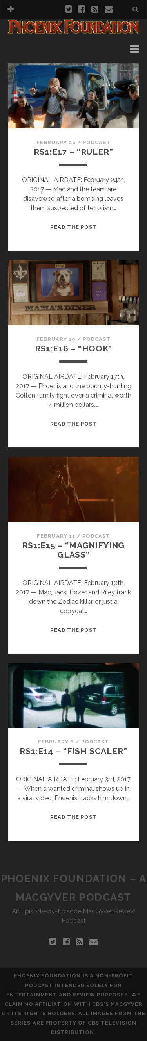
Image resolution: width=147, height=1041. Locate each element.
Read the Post (73, 227)
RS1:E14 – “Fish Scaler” (73, 751)
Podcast (97, 142)
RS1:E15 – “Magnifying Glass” (73, 550)
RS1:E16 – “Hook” (73, 348)
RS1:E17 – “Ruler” (73, 152)
